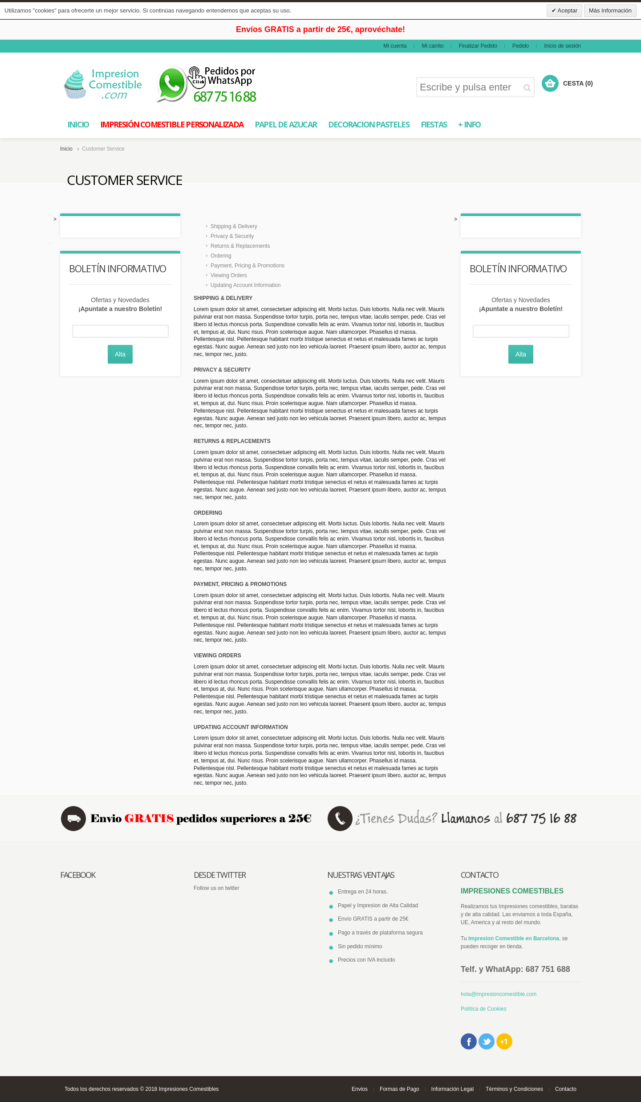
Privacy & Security (232, 236)
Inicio (66, 149)
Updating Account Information (245, 285)
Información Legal (452, 1089)
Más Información (610, 10)
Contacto (565, 1089)
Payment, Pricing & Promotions (247, 265)
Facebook (469, 1041)
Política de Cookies (484, 1009)
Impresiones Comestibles (189, 1089)
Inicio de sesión (562, 46)
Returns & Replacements (240, 246)
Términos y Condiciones (514, 1089)
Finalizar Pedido (478, 46)
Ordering (221, 256)
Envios (360, 1089)
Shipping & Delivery (234, 226)
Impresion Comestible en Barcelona (513, 938)
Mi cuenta (394, 46)
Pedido (520, 46)
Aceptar (567, 10)
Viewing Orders (229, 275)
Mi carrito (432, 46)
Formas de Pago (399, 1089)
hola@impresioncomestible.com (498, 994)
